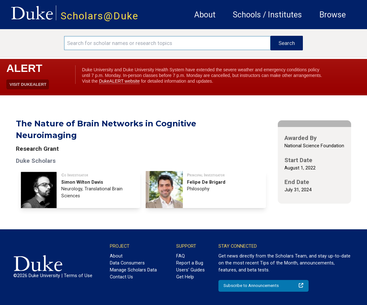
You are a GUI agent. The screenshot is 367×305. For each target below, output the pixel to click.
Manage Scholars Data (133, 270)
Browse (332, 14)
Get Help (185, 277)
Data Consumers (127, 263)
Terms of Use (78, 275)
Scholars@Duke (99, 16)
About (205, 14)
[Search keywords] (167, 43)
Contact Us (121, 277)
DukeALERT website (119, 81)
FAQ (180, 256)
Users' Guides (190, 270)
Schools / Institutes (267, 14)
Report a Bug (189, 263)
